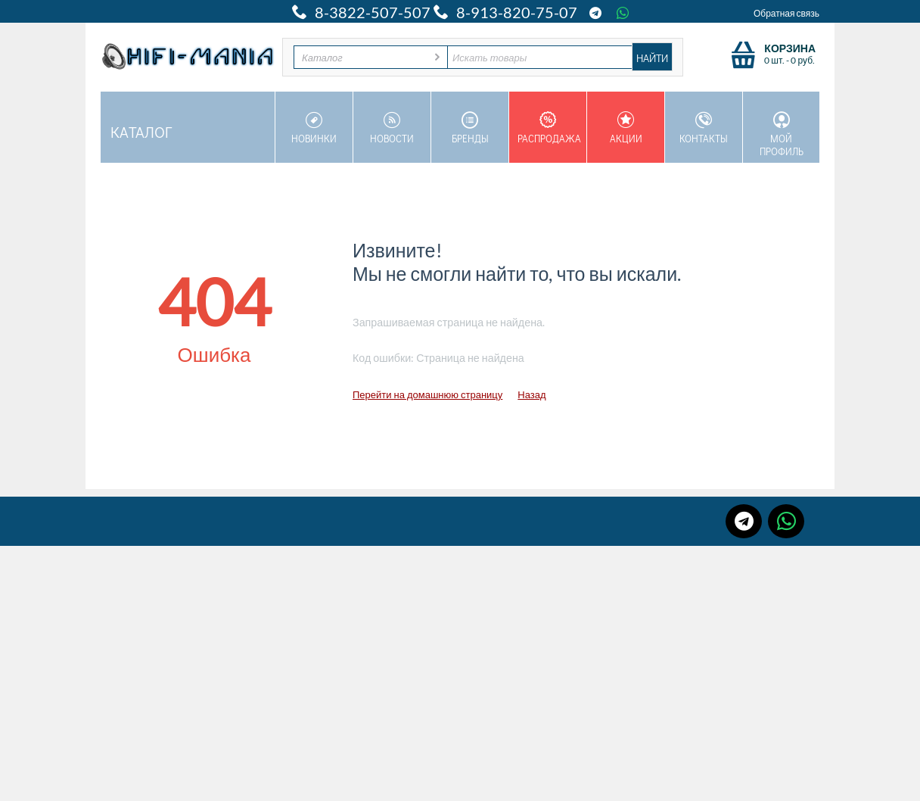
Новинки (314, 128)
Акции (625, 128)
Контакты (703, 128)
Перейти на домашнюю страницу (427, 394)
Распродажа (549, 128)
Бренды (470, 128)
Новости (392, 128)
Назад (531, 394)
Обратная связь (786, 13)
